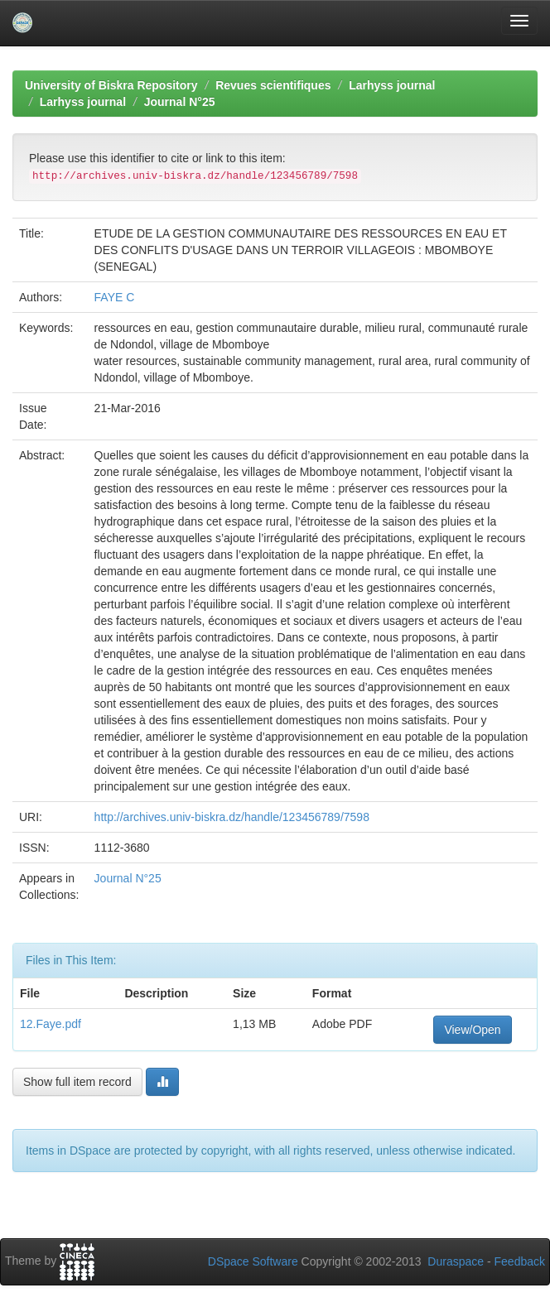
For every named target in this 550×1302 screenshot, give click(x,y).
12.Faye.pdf (50, 1024)
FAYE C (114, 297)
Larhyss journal (392, 85)
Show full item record (77, 1081)
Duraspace (455, 1261)
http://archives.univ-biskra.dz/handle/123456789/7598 (231, 817)
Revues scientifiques (272, 85)
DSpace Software (253, 1261)
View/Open (472, 1029)
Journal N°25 (179, 101)
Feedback (520, 1261)
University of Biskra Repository (111, 85)
